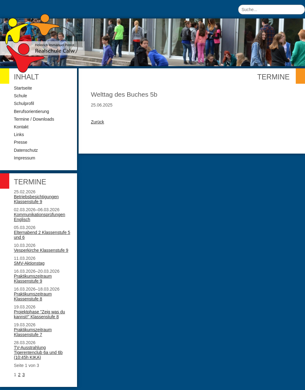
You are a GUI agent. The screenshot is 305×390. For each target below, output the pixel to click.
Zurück (97, 121)
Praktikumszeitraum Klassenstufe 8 (33, 296)
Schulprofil (24, 103)
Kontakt (21, 126)
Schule (20, 95)
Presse (20, 142)
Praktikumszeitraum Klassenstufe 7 (33, 332)
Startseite (23, 88)
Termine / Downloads (34, 119)
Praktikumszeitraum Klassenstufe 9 (33, 278)
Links (19, 134)
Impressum (24, 157)
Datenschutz (26, 150)
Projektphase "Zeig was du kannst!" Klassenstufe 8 (39, 314)
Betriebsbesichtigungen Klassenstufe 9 (36, 199)
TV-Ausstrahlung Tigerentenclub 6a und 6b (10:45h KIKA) (38, 352)
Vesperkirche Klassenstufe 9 (41, 250)
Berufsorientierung (31, 111)
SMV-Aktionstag (29, 263)
